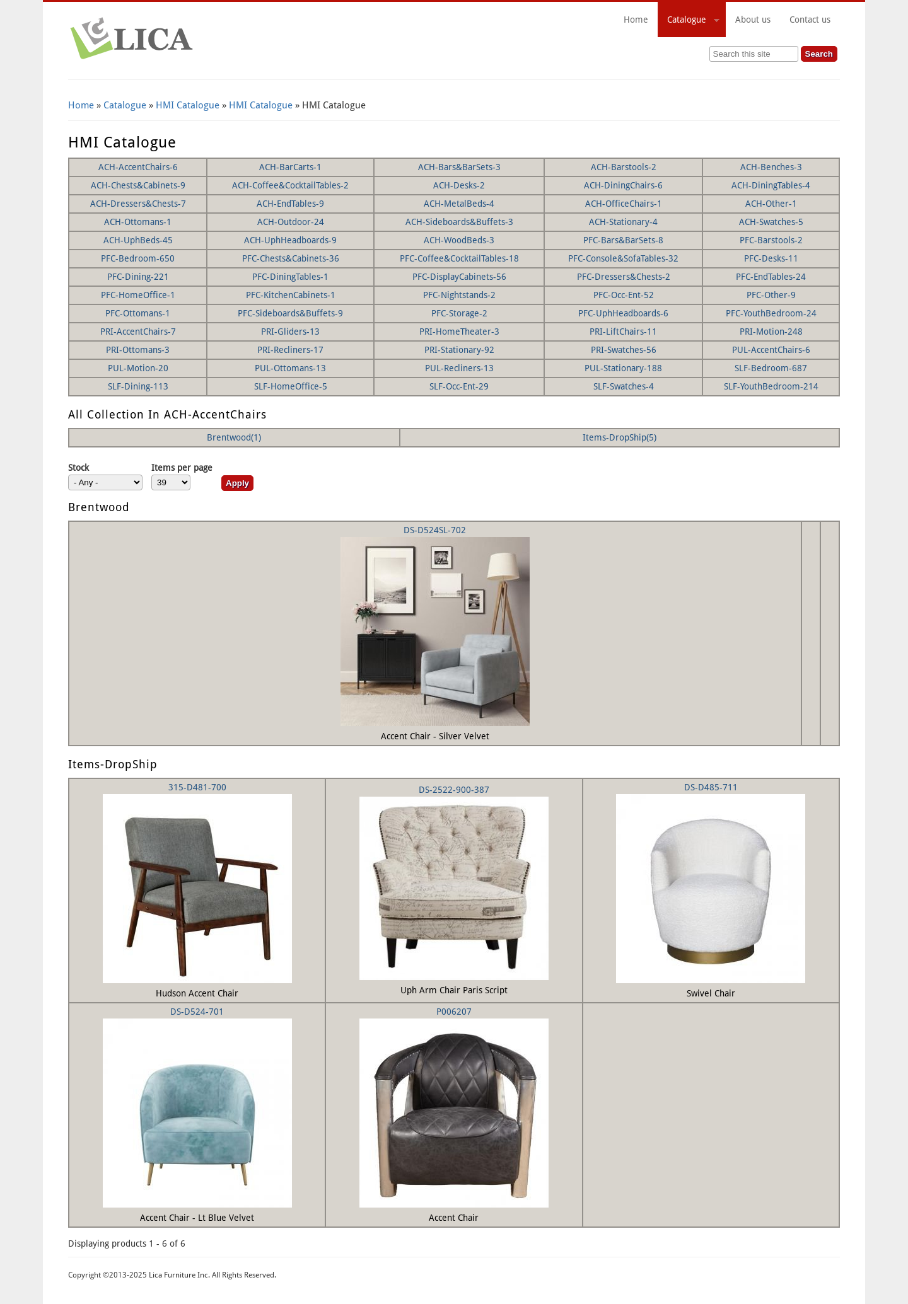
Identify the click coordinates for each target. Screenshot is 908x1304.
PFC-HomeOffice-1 (138, 295)
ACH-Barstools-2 (623, 167)
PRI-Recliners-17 (290, 350)
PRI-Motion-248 (771, 331)
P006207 (454, 1012)
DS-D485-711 (711, 787)
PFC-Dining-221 (138, 277)
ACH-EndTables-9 (290, 204)
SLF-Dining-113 (138, 386)
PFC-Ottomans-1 (137, 313)
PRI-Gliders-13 (290, 331)
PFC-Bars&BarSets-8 (623, 240)
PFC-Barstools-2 (771, 240)
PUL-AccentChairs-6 (771, 350)
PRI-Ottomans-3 (138, 350)
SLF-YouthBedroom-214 (771, 386)
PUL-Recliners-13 (459, 368)
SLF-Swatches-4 (623, 386)
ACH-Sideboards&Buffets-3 (459, 222)
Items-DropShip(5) (619, 437)
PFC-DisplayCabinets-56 (459, 277)
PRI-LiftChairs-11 (623, 331)
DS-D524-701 (197, 1012)
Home (636, 19)
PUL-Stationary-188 (623, 368)
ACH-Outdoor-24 (290, 222)
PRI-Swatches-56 (623, 350)
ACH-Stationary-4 (623, 222)
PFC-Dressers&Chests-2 (623, 277)
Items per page (181, 468)
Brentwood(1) (234, 437)
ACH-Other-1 (771, 204)
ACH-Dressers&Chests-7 (138, 204)
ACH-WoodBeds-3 (459, 240)
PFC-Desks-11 (771, 258)
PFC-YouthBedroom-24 (771, 313)
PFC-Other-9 (771, 295)
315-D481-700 (197, 787)
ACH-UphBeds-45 (138, 240)
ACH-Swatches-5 (771, 222)
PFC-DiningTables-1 (290, 277)
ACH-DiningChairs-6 (623, 185)
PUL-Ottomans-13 (290, 368)
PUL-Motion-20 (138, 368)
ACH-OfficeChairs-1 (623, 204)
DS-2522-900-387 (454, 790)
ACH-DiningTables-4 (770, 185)
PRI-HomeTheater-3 (459, 331)
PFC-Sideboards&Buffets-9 (290, 313)
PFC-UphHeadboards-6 (623, 313)
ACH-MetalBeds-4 (459, 204)
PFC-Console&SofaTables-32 (623, 258)
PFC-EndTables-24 (771, 277)
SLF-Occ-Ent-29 (459, 386)
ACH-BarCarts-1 (290, 167)
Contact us (809, 19)
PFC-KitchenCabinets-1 (290, 295)
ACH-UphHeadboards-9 (290, 240)
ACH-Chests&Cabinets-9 (138, 185)
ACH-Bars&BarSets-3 (459, 167)
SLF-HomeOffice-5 (290, 386)
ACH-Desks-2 (459, 185)
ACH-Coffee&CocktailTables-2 (290, 185)
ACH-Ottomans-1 (138, 222)
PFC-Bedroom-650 (138, 258)
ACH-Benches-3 (771, 167)
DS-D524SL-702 (435, 530)
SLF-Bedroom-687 (771, 368)
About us (753, 19)
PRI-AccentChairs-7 (138, 331)
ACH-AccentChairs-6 (138, 167)
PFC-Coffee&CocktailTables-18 (459, 258)
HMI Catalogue (187, 105)
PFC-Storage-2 (459, 313)
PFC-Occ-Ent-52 (623, 295)
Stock (78, 468)
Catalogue (688, 21)
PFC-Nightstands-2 (459, 295)
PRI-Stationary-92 (459, 350)
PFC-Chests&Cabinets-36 (290, 258)
